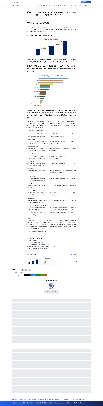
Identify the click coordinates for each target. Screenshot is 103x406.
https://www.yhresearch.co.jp (36, 242)
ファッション (66, 5)
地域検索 (17, 5)
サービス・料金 (22, 402)
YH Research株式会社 (72, 18)
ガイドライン (68, 402)
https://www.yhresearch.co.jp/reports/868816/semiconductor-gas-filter (42, 235)
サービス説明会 (30, 402)
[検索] (78, 2)
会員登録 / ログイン (86, 1)
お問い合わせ (82, 402)
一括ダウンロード (72, 254)
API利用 (75, 402)
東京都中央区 (21, 272)
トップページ (15, 399)
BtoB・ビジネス (41, 5)
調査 (89, 5)
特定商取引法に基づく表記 (41, 402)
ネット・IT (60, 5)
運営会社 (15, 402)
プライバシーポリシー (59, 402)
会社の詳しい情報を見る (51, 291)
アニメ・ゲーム (34, 5)
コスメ (72, 5)
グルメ (55, 5)
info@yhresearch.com (42, 248)
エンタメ (22, 5)
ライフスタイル (78, 5)
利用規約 (51, 402)
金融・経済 (85, 5)
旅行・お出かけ (49, 5)
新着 (13, 5)
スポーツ (27, 5)
